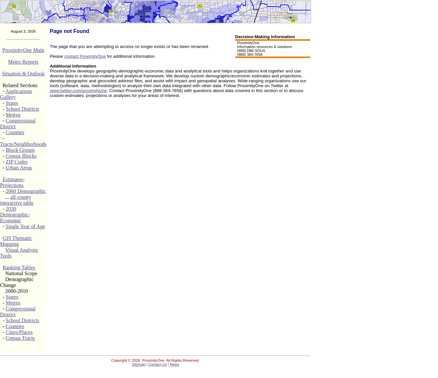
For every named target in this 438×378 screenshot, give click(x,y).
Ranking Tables (19, 267)
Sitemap (139, 364)
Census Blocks (21, 156)
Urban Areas (19, 167)
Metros (13, 115)
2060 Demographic (26, 191)
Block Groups (20, 150)
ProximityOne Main (23, 50)
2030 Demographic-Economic (15, 214)
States (12, 103)
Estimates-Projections (12, 182)
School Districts (22, 109)
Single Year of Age (25, 226)
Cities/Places (19, 332)
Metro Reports (23, 62)
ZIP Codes (16, 162)
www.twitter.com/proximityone (78, 90)
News (174, 364)
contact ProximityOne (85, 56)
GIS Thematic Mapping (16, 241)
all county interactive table (17, 200)
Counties (15, 132)
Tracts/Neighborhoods (23, 144)
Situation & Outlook (23, 73)
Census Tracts (20, 338)
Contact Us (158, 364)
